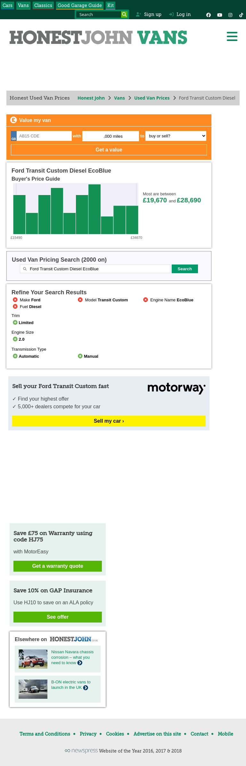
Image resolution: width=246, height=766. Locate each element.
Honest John (91, 98)
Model (102, 299)
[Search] (124, 14)
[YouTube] (219, 14)
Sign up (148, 14)
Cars (7, 5)
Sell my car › (109, 421)
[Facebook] (208, 14)
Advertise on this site (157, 734)
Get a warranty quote (57, 566)
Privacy (88, 734)
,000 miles (113, 136)
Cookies (115, 734)
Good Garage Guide (80, 5)
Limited (23, 322)
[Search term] (102, 14)
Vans (23, 5)
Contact (199, 734)
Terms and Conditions (45, 734)
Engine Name (167, 299)
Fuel (26, 306)
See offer (58, 617)
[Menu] (232, 36)
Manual (87, 356)
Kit (110, 5)
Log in (180, 14)
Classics (43, 5)
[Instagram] (230, 14)
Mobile (225, 734)
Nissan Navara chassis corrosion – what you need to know (72, 657)
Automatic (25, 356)
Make (26, 299)
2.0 (18, 339)
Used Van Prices (152, 98)
